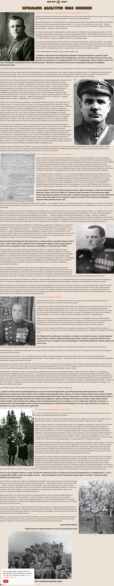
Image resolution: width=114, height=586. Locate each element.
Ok (5, 581)
